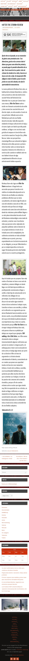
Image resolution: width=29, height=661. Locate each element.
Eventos (10, 6)
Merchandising (22, 6)
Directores (3, 4)
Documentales (11, 4)
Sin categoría (5, 532)
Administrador (9, 27)
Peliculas (25, 1)
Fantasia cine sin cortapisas (10, 10)
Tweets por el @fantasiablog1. (9, 484)
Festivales (14, 1)
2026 (14, 549)
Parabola (14, 655)
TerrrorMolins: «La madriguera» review (7, 457)
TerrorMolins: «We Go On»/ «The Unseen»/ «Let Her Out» (21, 458)
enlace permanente (13, 451)
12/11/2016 (17, 27)
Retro (15, 6)
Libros (20, 1)
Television (19, 4)
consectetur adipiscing (22, 649)
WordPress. (21, 655)
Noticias (3, 1)
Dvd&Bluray (4, 6)
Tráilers (8, 1)
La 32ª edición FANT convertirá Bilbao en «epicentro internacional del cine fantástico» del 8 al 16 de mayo (14, 589)
